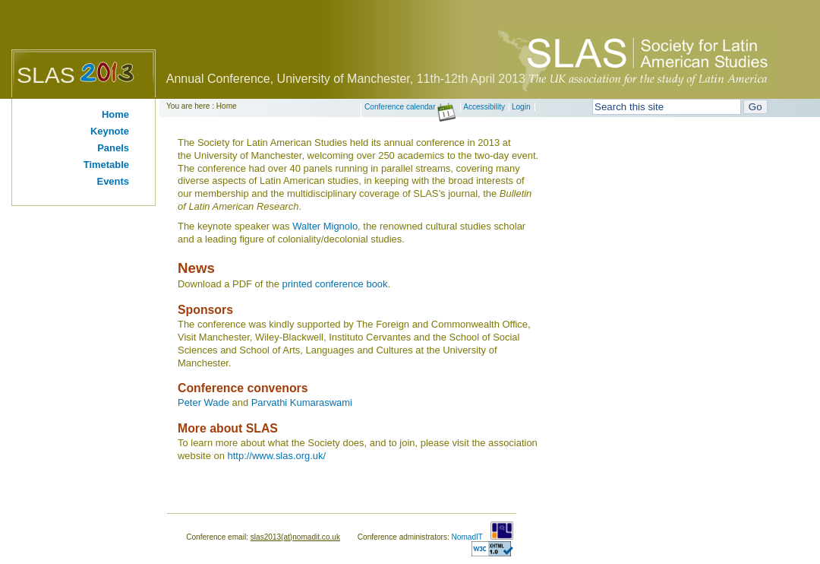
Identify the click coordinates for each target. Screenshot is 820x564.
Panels (113, 148)
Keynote (109, 131)
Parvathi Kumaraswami (301, 402)
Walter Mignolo (325, 226)
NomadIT (467, 537)
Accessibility (484, 107)
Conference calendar (410, 107)
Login (521, 107)
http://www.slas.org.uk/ (277, 455)
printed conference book (335, 284)
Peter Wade (203, 402)
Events (113, 181)
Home (115, 114)
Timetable (106, 164)
